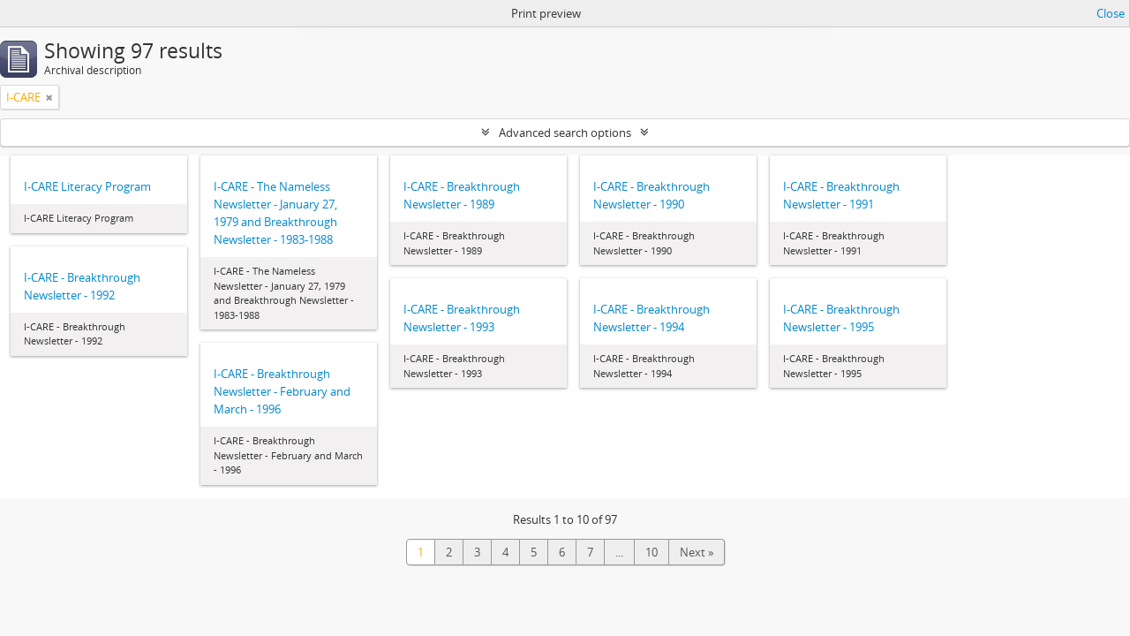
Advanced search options (565, 132)
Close (1110, 13)
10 (651, 552)
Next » (696, 552)
